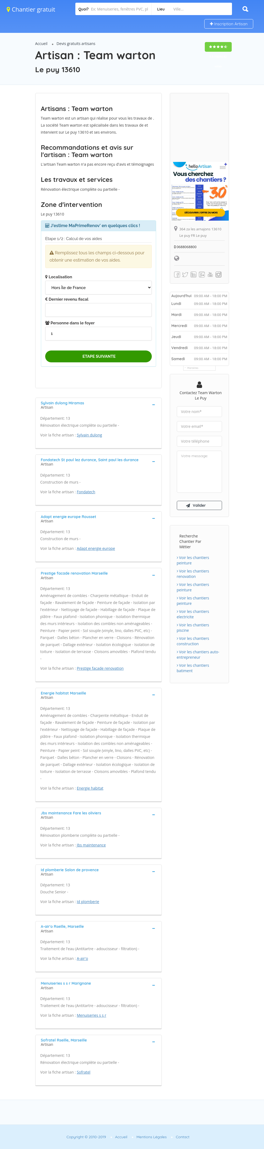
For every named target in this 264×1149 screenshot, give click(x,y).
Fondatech (86, 491)
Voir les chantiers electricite (193, 614)
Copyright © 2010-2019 (86, 1136)
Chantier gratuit (31, 9)
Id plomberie (88, 901)
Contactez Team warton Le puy (200, 395)
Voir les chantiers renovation (193, 573)
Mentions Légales (151, 1136)
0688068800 (185, 246)
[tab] (98, 405)
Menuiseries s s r (91, 1015)
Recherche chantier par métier (190, 541)
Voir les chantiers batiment (193, 668)
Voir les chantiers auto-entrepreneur (198, 654)
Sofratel (83, 1072)
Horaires (193, 367)
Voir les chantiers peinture (193, 560)
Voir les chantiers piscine (193, 627)
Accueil (41, 43)
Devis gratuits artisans (76, 43)
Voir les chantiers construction (193, 641)
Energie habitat (90, 788)
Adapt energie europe (96, 548)
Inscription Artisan (229, 23)
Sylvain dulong (89, 435)
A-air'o (82, 958)
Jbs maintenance (91, 845)
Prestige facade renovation (100, 668)
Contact (182, 1136)
